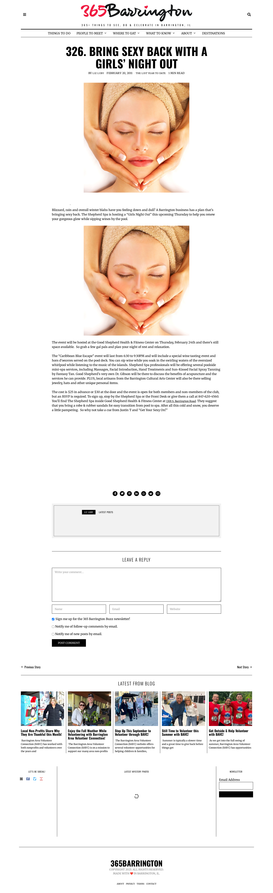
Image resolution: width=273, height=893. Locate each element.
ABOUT (186, 33)
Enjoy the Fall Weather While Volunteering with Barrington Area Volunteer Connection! (88, 734)
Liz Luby (96, 73)
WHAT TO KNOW (158, 33)
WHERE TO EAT (124, 33)
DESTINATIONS (213, 33)
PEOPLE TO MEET (90, 33)
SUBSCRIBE (236, 794)
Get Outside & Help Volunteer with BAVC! (228, 732)
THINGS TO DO (59, 33)
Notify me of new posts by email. (78, 634)
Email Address (229, 779)
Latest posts (106, 512)
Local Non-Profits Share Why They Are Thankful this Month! (41, 732)
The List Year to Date (151, 73)
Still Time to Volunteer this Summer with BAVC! (180, 732)
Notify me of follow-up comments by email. (86, 626)
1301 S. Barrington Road (183, 401)
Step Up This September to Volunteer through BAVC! (133, 732)
